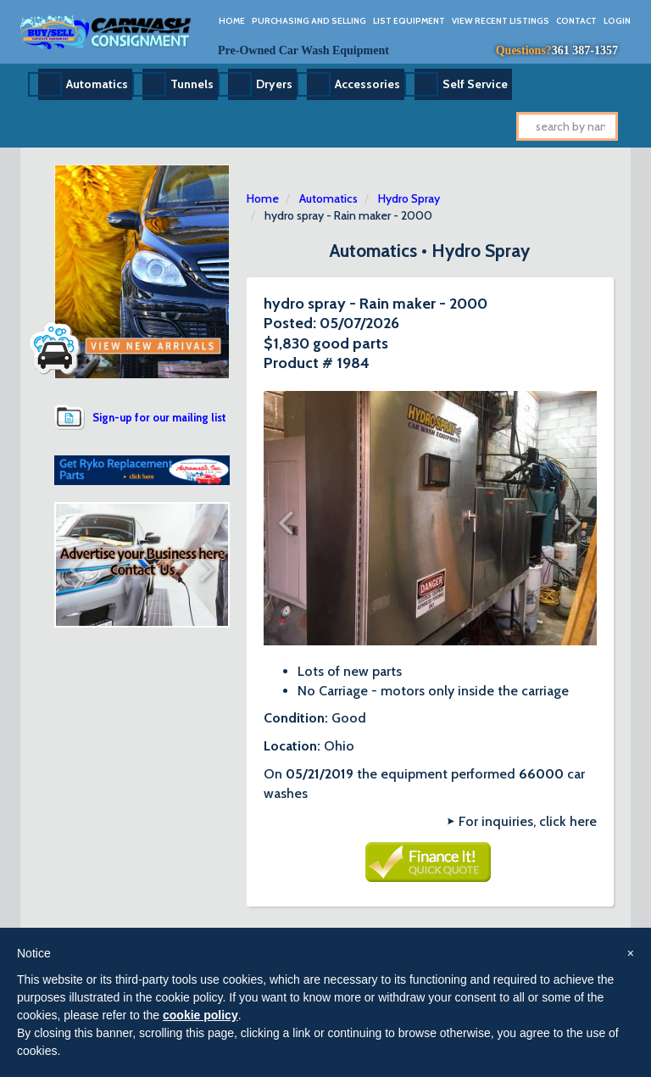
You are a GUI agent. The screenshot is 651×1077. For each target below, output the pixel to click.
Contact (576, 20)
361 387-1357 (585, 50)
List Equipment (409, 20)
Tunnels (192, 84)
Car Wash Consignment (106, 32)
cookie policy (200, 1015)
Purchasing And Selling (309, 20)
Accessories (367, 84)
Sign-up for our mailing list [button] (159, 417)
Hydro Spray (409, 198)
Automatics (97, 84)
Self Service (475, 84)
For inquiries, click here (528, 821)
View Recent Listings (500, 20)
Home (232, 20)
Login (617, 20)
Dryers (274, 84)
